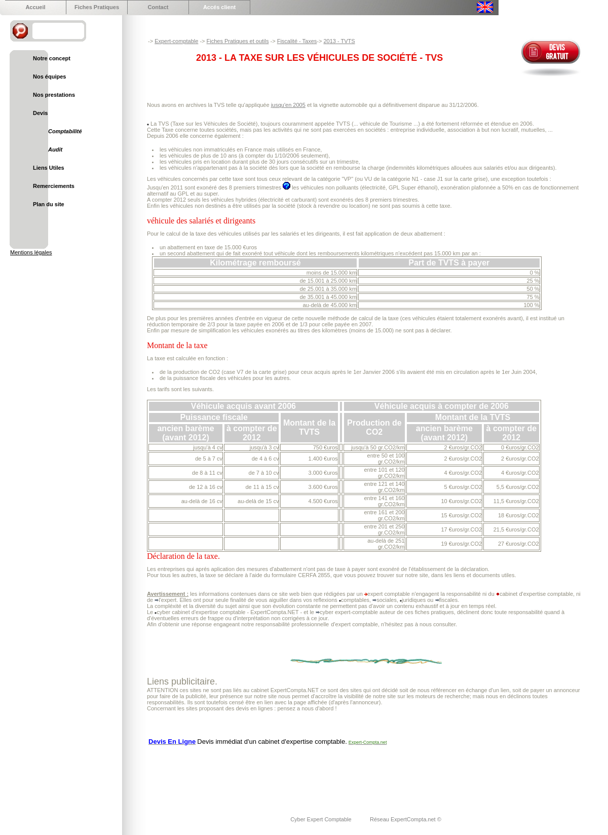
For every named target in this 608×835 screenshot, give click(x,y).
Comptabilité (65, 131)
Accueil (35, 7)
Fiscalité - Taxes (297, 41)
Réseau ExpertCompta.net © (405, 819)
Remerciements (53, 186)
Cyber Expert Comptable (321, 819)
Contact (158, 7)
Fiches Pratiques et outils (238, 41)
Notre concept (51, 58)
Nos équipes (49, 76)
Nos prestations (54, 95)
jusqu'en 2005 (288, 105)
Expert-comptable (176, 41)
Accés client (219, 7)
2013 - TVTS (339, 41)
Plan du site (48, 204)
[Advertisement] (331, 774)
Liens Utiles (48, 168)
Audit (55, 149)
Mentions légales (31, 252)
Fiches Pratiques (96, 7)
